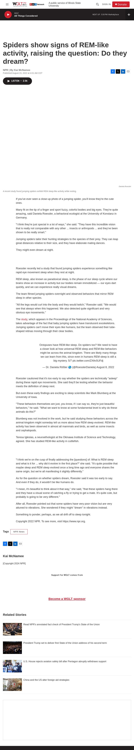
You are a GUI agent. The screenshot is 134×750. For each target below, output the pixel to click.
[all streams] (129, 14)
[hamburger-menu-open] (7, 4)
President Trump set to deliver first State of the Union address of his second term (65, 643)
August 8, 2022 (105, 367)
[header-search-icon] (97, 4)
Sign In (106, 4)
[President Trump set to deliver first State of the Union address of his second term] (12, 647)
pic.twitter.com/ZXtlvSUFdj (88, 360)
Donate (122, 4)
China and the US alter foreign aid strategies (46, 680)
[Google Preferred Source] (67, 720)
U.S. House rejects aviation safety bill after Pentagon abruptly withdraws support (64, 661)
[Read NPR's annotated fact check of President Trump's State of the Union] (12, 629)
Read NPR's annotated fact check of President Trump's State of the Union (61, 624)
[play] (8, 14)
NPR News (19, 532)
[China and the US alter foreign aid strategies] (12, 684)
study (24, 319)
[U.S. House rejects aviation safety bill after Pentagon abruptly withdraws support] (12, 666)
